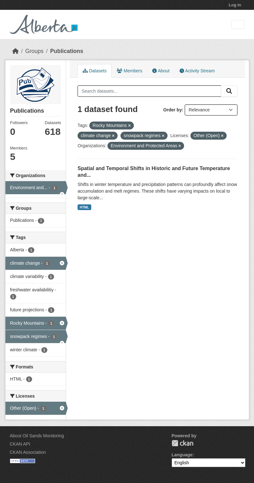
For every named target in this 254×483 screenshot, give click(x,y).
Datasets (94, 70)
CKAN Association (28, 452)
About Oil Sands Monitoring (37, 435)
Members (129, 70)
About (160, 70)
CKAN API (20, 444)
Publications (66, 51)
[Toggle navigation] (237, 24)
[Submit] (229, 91)
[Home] (15, 51)
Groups (34, 51)
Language (182, 454)
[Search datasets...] (149, 91)
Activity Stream (197, 70)
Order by (172, 109)
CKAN (182, 443)
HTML (84, 207)
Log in (235, 5)
